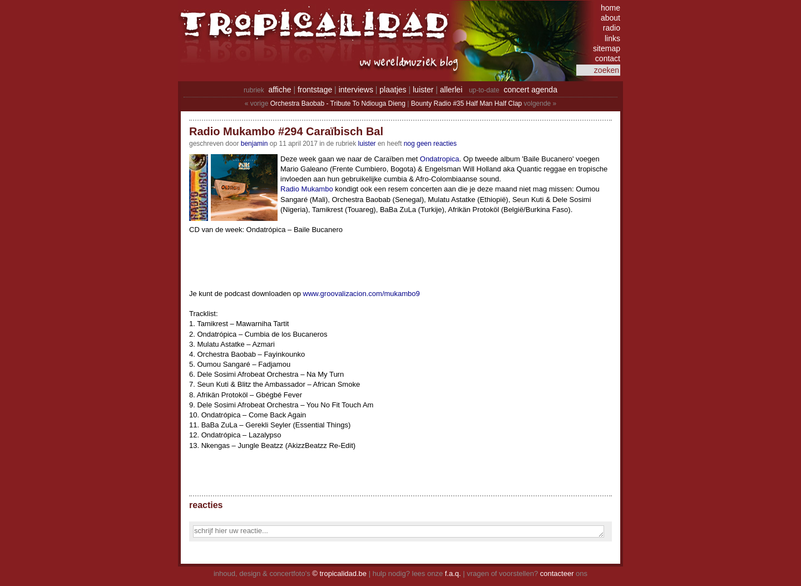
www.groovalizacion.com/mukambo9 (361, 293)
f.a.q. (453, 573)
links (612, 38)
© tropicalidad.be (339, 573)
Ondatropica (439, 159)
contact (607, 58)
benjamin (254, 143)
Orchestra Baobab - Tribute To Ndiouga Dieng (338, 103)
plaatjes (392, 89)
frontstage (315, 89)
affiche (280, 89)
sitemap (606, 48)
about (610, 17)
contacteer (557, 573)
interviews (356, 89)
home (610, 7)
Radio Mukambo (306, 189)
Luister (367, 143)
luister (423, 89)
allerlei (451, 89)
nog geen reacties (430, 143)
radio (611, 27)
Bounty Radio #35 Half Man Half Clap (466, 103)
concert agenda (530, 89)
